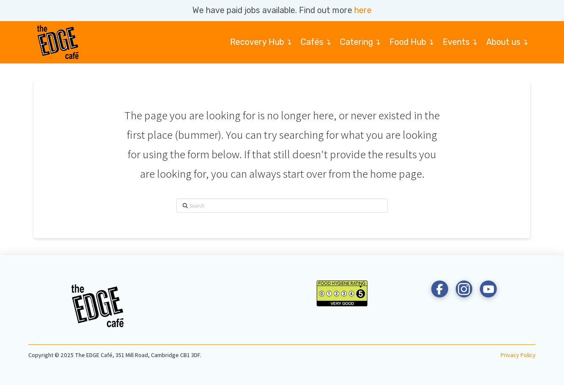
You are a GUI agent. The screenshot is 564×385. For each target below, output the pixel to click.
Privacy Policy (518, 355)
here (363, 10)
